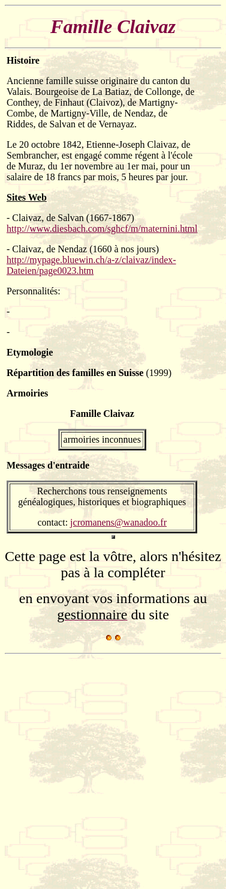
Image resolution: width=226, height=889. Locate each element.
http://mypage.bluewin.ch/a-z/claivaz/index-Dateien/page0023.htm (91, 265)
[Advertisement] (112, 771)
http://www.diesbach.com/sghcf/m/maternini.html (102, 228)
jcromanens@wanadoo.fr (118, 522)
